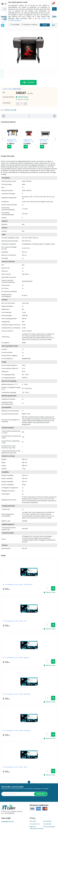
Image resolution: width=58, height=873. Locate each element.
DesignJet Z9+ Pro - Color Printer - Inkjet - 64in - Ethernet (45, 140)
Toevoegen (28, 82)
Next (33, 782)
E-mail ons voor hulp (10, 110)
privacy (44, 18)
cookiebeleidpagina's (14, 20)
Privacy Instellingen (49, 827)
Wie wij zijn (33, 821)
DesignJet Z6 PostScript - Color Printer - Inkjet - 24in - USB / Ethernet (29, 140)
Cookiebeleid (47, 824)
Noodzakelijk (14, 24)
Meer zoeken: (12, 89)
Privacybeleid (47, 821)
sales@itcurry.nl (7, 821)
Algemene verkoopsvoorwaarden (36, 827)
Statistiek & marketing (29, 24)
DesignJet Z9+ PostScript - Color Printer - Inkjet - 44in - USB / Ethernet (12, 140)
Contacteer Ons (35, 824)
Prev (25, 782)
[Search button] (54, 9)
